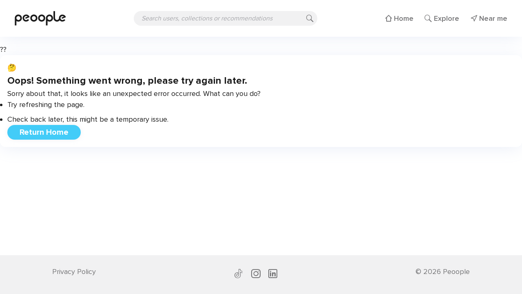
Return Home (44, 132)
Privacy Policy (74, 271)
